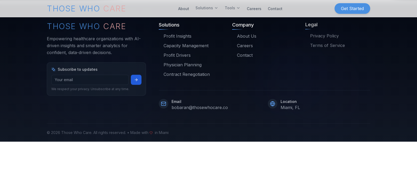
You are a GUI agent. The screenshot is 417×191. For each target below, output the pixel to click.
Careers (254, 8)
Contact (275, 8)
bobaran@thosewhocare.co (200, 107)
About (183, 8)
